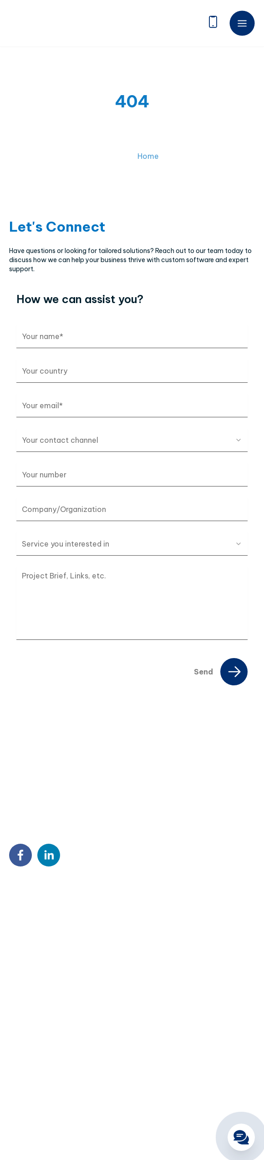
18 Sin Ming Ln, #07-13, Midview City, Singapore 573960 (93, 931)
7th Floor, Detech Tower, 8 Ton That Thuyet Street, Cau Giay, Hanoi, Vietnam (92, 907)
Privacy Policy (64, 1118)
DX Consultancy (34, 1055)
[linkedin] (48, 855)
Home (148, 163)
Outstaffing (27, 1026)
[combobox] (132, 440)
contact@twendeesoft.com (68, 952)
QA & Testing (29, 1069)
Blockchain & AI (32, 1084)
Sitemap (22, 1118)
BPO (16, 1040)
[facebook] (20, 855)
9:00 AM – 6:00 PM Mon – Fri (68, 970)
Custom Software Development (57, 1011)
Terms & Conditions (122, 1118)
